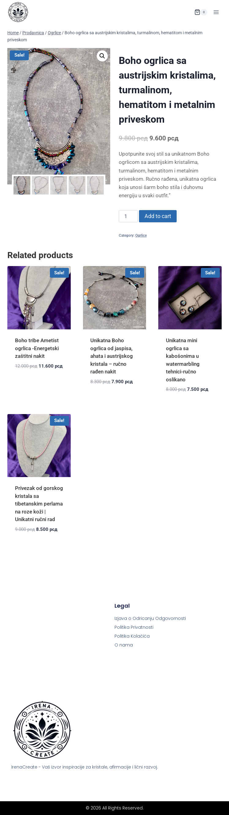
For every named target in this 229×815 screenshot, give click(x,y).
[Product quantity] (128, 216)
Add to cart (158, 216)
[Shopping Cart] (200, 12)
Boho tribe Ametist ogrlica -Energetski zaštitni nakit (37, 348)
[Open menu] (216, 12)
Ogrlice (141, 235)
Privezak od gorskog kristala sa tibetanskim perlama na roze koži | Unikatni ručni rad (39, 503)
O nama (123, 645)
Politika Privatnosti (133, 627)
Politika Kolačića (132, 636)
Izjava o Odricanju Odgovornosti (150, 618)
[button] (102, 55)
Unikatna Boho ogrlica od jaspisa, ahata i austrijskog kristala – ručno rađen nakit (111, 356)
